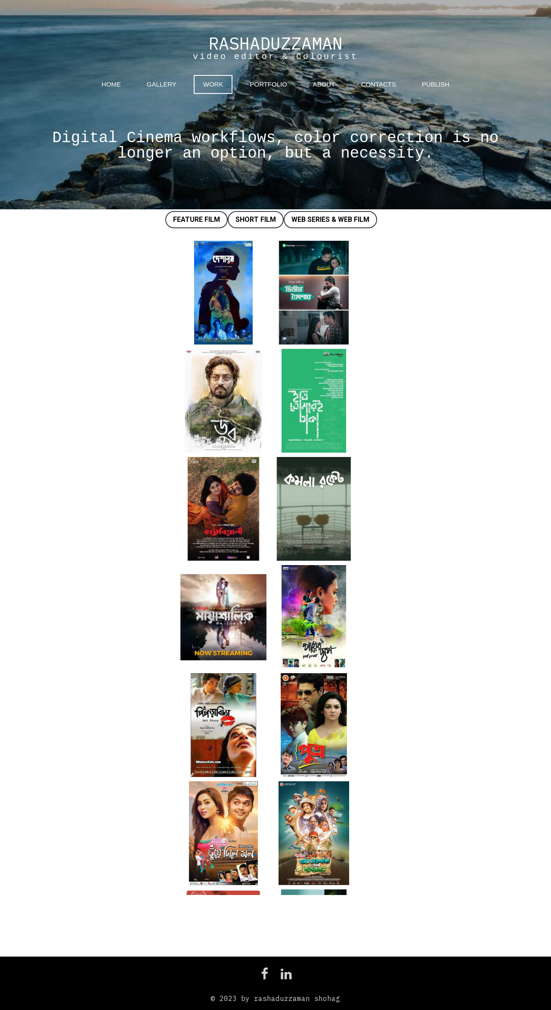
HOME (111, 84)
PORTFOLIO (268, 84)
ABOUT (324, 84)
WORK (213, 84)
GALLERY (161, 84)
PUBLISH (435, 84)
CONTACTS (378, 84)
